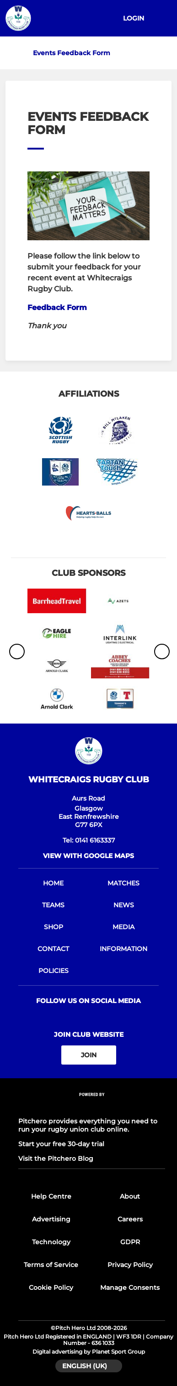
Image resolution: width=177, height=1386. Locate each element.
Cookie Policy (51, 1287)
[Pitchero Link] (92, 1106)
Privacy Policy (130, 1265)
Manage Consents (130, 1287)
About (130, 1196)
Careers (130, 1219)
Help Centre (51, 1196)
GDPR (130, 1242)
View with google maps (88, 856)
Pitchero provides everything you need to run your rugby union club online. (87, 1125)
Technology (51, 1242)
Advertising (51, 1219)
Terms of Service (51, 1265)
